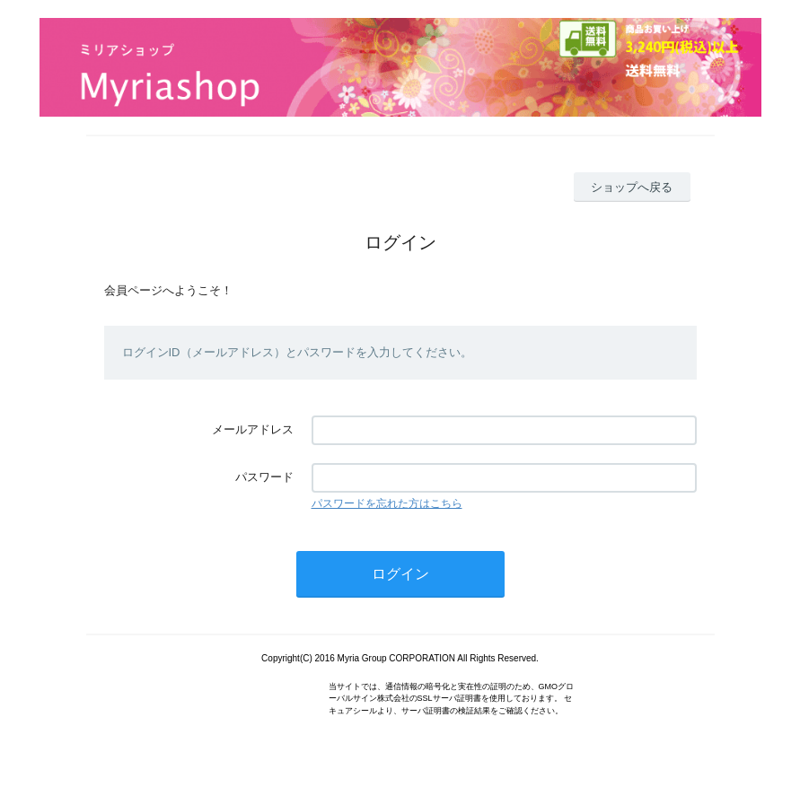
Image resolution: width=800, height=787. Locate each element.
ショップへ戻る (632, 187)
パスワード (264, 477)
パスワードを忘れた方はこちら (387, 503)
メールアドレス (253, 429)
